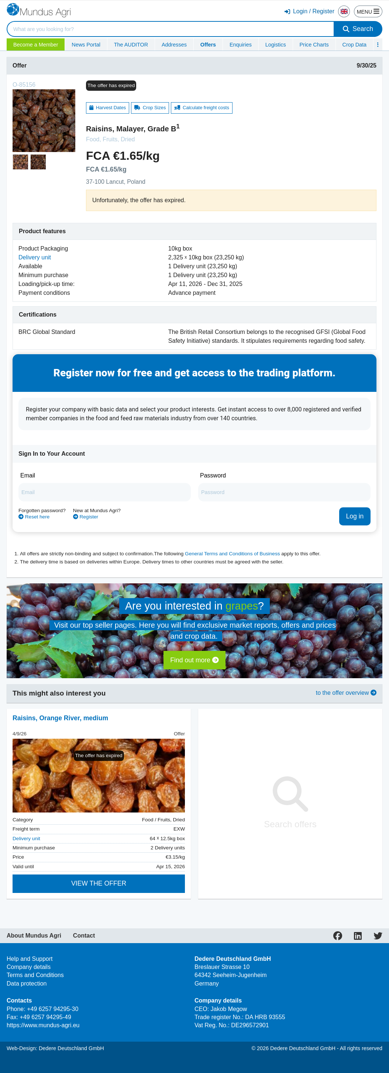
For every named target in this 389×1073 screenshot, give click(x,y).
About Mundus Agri (34, 936)
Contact (84, 936)
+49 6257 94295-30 (52, 1009)
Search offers (290, 802)
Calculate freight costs (201, 107)
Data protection (27, 983)
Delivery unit (34, 257)
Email (27, 475)
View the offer (98, 883)
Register (85, 517)
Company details (29, 967)
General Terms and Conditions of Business (232, 553)
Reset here (33, 517)
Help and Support (30, 959)
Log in (355, 516)
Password (213, 475)
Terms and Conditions (35, 975)
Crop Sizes (150, 107)
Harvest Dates (107, 107)
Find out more (194, 660)
